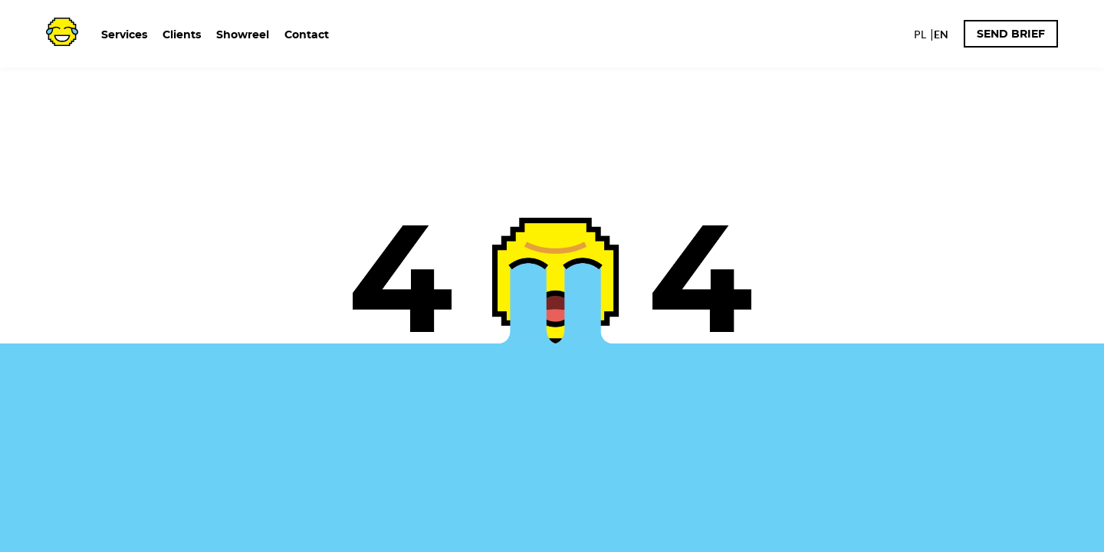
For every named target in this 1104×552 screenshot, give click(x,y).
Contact (306, 35)
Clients (182, 35)
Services (124, 35)
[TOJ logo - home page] (62, 30)
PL (920, 34)
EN (941, 34)
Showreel (242, 35)
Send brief (1011, 34)
